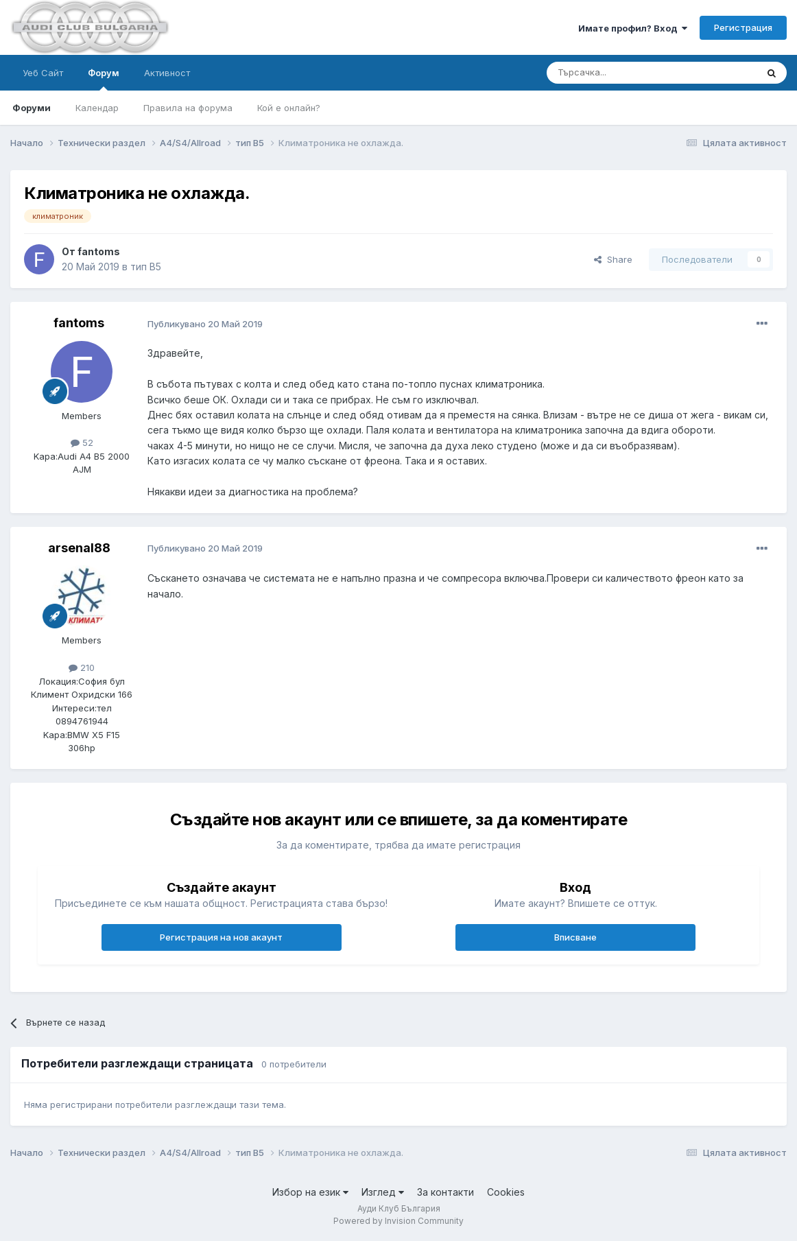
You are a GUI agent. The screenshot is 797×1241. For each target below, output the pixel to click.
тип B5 (145, 266)
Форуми (31, 107)
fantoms (99, 251)
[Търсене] (618, 73)
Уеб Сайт (43, 72)
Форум (103, 79)
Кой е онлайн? (288, 107)
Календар (97, 107)
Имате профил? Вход (632, 28)
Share (613, 259)
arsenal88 (79, 548)
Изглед (382, 1192)
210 (82, 667)
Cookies (506, 1192)
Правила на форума (188, 107)
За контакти (445, 1192)
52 (82, 442)
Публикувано (205, 323)
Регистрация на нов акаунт (221, 937)
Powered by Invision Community (398, 1221)
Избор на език (310, 1192)
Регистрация (743, 27)
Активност (167, 72)
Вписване (575, 937)
